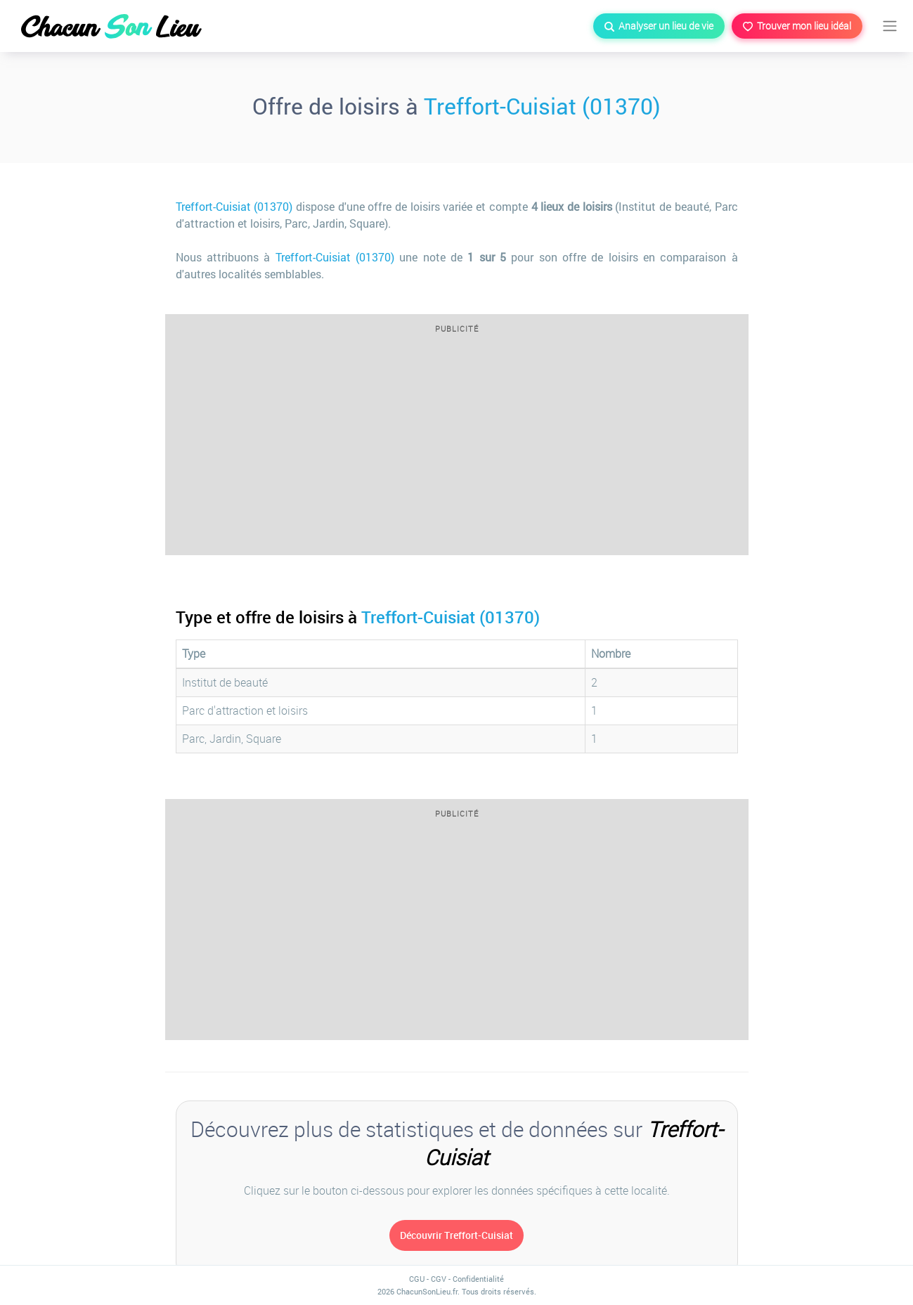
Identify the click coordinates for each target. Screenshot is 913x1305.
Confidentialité (478, 1278)
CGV (438, 1278)
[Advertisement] (457, 449)
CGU (417, 1278)
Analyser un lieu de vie (658, 25)
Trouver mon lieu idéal (797, 25)
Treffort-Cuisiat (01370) (542, 106)
